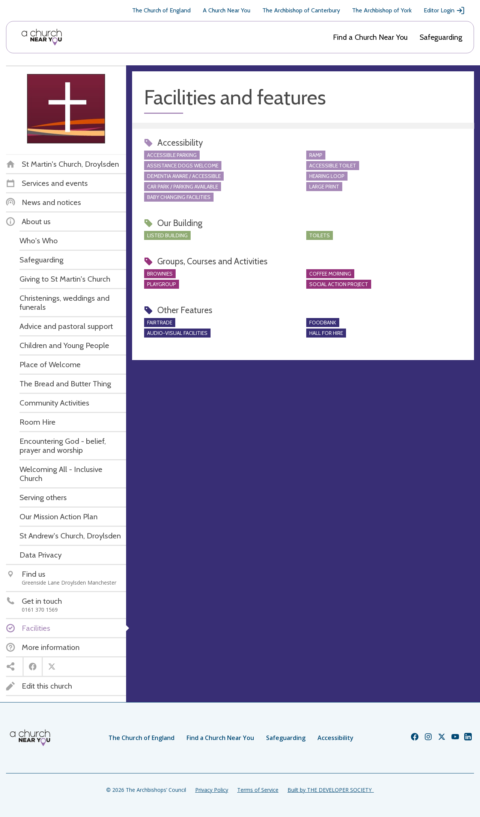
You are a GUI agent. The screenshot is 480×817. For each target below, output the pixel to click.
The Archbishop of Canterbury (301, 10)
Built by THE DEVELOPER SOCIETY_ (330, 789)
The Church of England (161, 10)
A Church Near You (226, 10)
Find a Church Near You (370, 37)
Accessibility (335, 738)
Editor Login (444, 10)
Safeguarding (441, 37)
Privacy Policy (211, 789)
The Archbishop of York (382, 10)
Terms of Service (257, 789)
